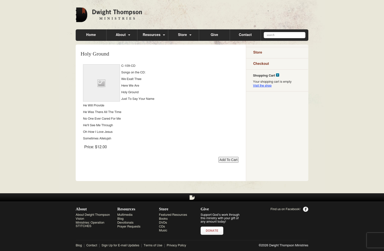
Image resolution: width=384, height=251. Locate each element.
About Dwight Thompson (93, 215)
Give (214, 35)
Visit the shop (262, 85)
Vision (80, 218)
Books (163, 218)
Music (163, 230)
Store (182, 35)
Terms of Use (153, 245)
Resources (151, 35)
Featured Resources (173, 215)
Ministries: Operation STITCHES (90, 224)
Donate (212, 230)
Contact (245, 35)
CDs (162, 226)
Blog (120, 218)
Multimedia (124, 215)
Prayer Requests (128, 226)
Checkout (261, 64)
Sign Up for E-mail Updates (120, 245)
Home (91, 35)
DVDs (163, 222)
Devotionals (125, 222)
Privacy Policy (176, 245)
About (121, 35)
